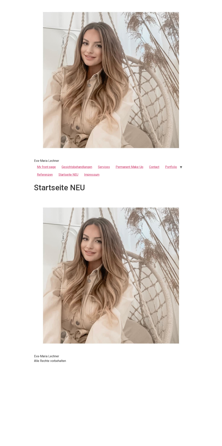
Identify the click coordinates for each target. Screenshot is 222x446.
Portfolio (171, 167)
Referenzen (45, 174)
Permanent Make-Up (129, 167)
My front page (46, 167)
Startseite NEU (68, 174)
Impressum (91, 174)
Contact (154, 167)
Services (104, 167)
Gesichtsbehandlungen (77, 167)
